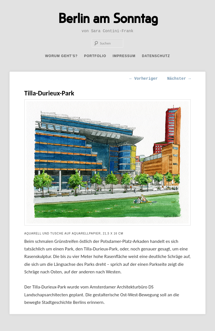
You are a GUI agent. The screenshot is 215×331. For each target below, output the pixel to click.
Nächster (179, 78)
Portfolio (95, 56)
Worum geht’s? (61, 56)
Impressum (124, 56)
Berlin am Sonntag (108, 17)
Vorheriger (144, 78)
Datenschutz (156, 56)
